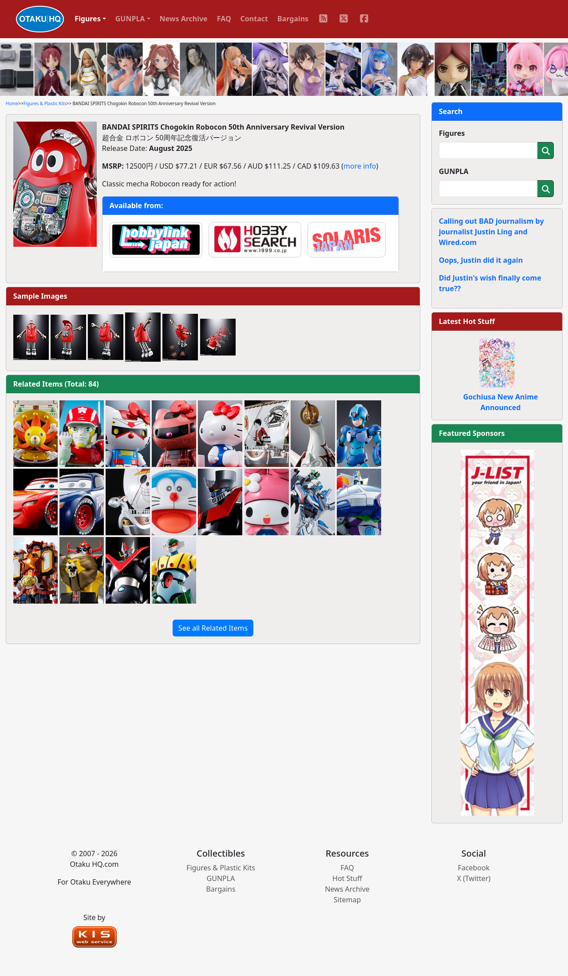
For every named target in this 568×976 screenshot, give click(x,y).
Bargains (292, 19)
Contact (254, 19)
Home (12, 103)
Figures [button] (88, 19)
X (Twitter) (474, 878)
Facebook (474, 868)
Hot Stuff (347, 878)
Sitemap (347, 900)
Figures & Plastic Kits (45, 103)
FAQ (224, 19)
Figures (452, 133)
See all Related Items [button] (213, 628)
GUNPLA (454, 171)
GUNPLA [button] (130, 19)
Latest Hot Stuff (467, 321)
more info (359, 166)
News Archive (184, 19)
